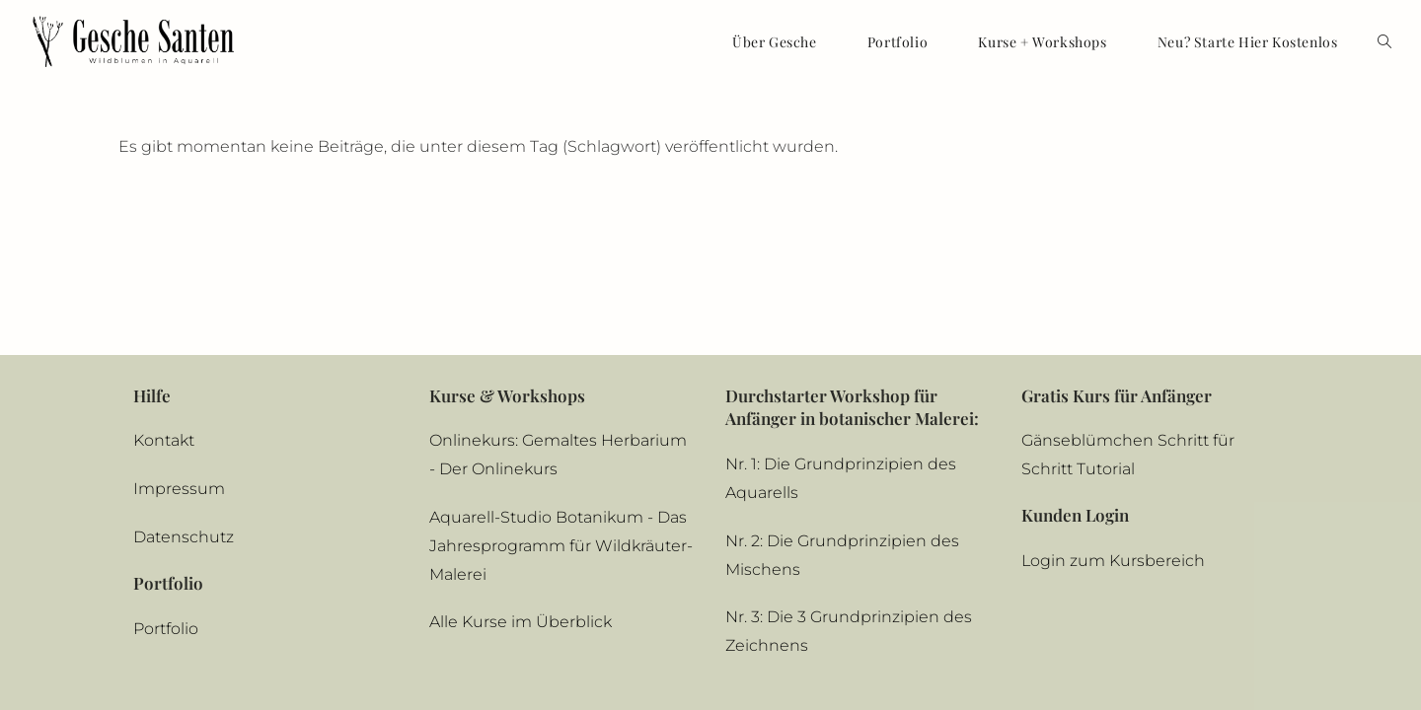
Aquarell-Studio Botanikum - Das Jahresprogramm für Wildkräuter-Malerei (561, 422)
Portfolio (165, 504)
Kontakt (163, 317)
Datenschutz (183, 412)
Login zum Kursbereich (1113, 436)
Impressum (179, 364)
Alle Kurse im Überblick (520, 498)
